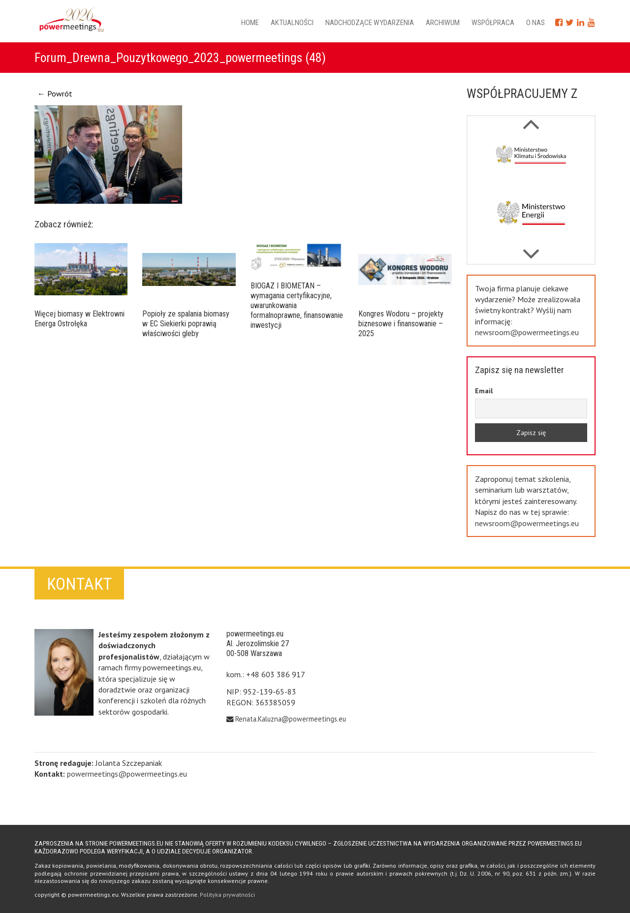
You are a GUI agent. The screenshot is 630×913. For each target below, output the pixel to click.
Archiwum (443, 22)
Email (484, 390)
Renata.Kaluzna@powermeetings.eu (290, 719)
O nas (535, 22)
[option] (531, 163)
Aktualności (292, 22)
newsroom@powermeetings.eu (527, 332)
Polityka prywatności (227, 894)
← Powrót (54, 93)
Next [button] (530, 119)
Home (250, 22)
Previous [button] (530, 249)
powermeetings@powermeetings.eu (127, 774)
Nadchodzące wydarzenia (369, 22)
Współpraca (493, 22)
